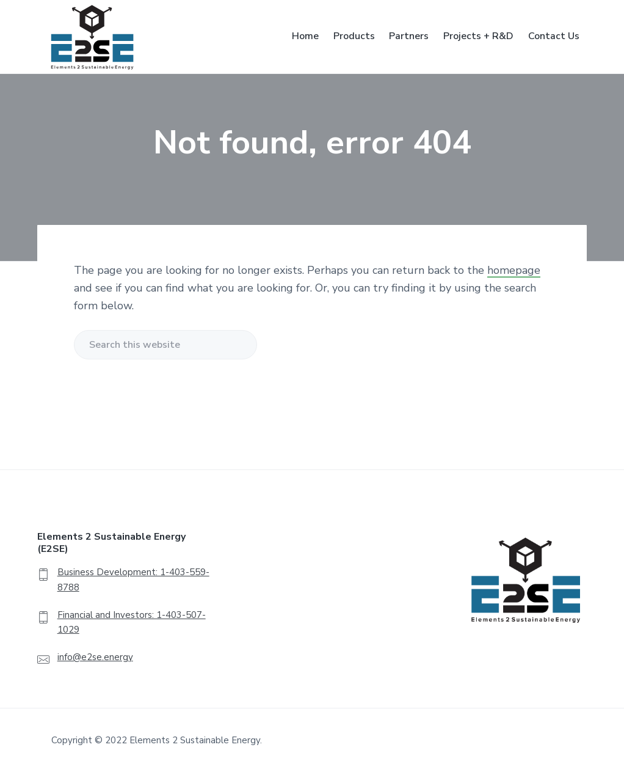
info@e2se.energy (95, 657)
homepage (513, 270)
